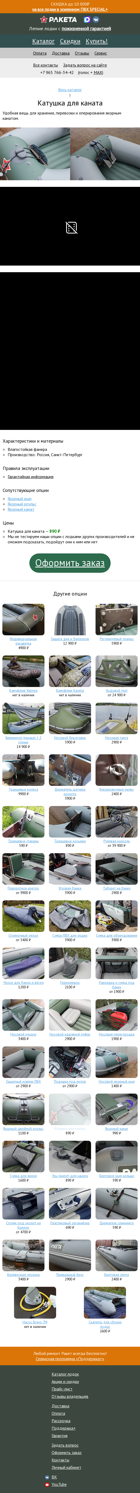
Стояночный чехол (23, 935)
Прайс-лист (62, 1388)
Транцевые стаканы (23, 841)
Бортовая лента (116, 1274)
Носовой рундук (23, 1034)
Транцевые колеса (23, 789)
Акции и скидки (65, 1381)
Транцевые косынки (70, 841)
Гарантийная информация (30, 476)
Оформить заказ (70, 562)
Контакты (60, 1460)
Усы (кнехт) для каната (70, 1176)
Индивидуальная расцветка (23, 641)
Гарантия (59, 1435)
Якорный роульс (22, 504)
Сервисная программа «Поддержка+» (70, 1358)
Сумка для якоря (23, 1176)
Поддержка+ (64, 1428)
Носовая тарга (116, 738)
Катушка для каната (69, 1128)
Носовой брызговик (70, 738)
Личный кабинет (66, 1467)
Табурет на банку (116, 888)
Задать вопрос (65, 1445)
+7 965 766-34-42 (57, 72)
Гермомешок (70, 982)
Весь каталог (70, 89)
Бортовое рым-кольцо (116, 1176)
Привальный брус (70, 1274)
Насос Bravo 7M (34, 1322)
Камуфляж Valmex (23, 690)
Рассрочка (61, 1420)
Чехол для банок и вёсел (23, 982)
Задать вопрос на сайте (85, 65)
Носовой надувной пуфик (69, 1034)
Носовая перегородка (116, 1034)
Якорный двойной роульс (23, 1128)
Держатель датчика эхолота (70, 791)
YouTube (59, 1484)
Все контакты (45, 65)
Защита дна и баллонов (70, 639)
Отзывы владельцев (70, 1396)
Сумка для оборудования (116, 935)
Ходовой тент (117, 690)
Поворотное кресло (23, 888)
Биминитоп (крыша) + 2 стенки (23, 740)
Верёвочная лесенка (23, 1274)
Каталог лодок (65, 1374)
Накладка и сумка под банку (116, 984)
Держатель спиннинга (117, 1223)
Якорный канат (21, 509)
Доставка (61, 53)
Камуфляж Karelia (70, 690)
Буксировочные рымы (117, 789)
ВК (54, 1476)
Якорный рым (19, 498)
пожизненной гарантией (86, 28)
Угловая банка (69, 888)
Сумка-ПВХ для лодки (69, 935)
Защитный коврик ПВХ (23, 1081)
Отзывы (82, 53)
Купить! (97, 41)
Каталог (43, 41)
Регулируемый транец (116, 639)
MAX (98, 72)
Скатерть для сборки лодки (105, 1324)
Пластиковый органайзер (70, 1223)
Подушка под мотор (70, 1081)
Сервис (100, 53)
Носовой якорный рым (117, 1081)
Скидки (70, 41)
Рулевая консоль (116, 841)
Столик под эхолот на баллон (23, 1225)
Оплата (40, 53)
